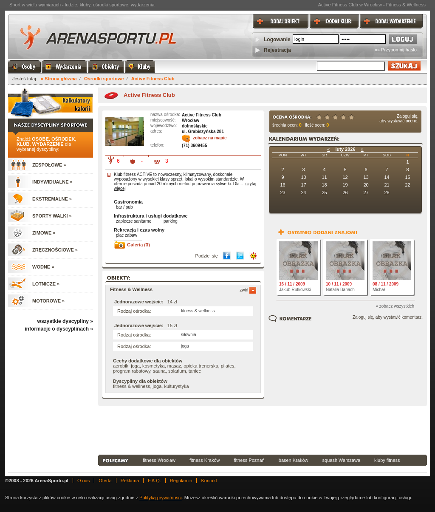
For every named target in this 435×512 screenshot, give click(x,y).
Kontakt (209, 480)
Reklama (130, 480)
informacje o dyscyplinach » (59, 329)
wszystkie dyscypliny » (65, 321)
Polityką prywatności (160, 497)
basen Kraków (293, 460)
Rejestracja (277, 50)
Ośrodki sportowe (104, 78)
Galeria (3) (138, 244)
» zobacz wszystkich (395, 306)
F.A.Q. (154, 480)
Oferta (105, 480)
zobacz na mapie (209, 138)
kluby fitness (387, 460)
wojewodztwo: (163, 125)
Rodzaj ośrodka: (134, 311)
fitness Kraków (204, 460)
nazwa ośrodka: (165, 114)
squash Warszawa (341, 460)
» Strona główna (59, 78)
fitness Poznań (249, 460)
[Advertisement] (262, 429)
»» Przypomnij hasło (396, 49)
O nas (83, 480)
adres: (156, 131)
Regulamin (181, 480)
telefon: (157, 145)
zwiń (248, 290)
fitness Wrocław (159, 460)
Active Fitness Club (153, 78)
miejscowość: (162, 120)
